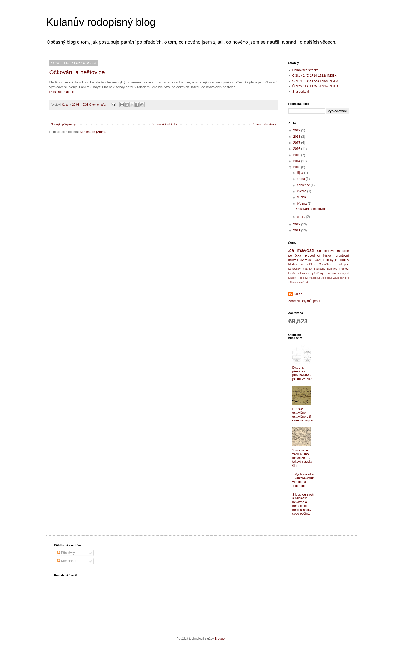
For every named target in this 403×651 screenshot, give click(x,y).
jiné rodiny (341, 260)
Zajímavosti (301, 250)
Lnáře (292, 273)
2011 (297, 230)
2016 (297, 149)
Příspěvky (66, 553)
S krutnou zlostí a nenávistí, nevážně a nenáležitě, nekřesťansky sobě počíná (303, 504)
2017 (297, 143)
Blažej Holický (323, 260)
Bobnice (332, 268)
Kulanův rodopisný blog (101, 22)
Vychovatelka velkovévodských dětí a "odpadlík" (303, 479)
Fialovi (327, 255)
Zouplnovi (338, 277)
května (302, 191)
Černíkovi (302, 282)
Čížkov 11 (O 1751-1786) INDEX (315, 86)
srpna (301, 179)
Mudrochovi (295, 264)
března (302, 203)
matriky (307, 268)
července (304, 185)
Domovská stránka (164, 124)
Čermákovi (325, 264)
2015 (297, 155)
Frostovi (344, 268)
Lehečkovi (294, 268)
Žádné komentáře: (95, 104)
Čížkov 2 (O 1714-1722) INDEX (314, 75)
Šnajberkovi (300, 91)
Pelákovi (311, 264)
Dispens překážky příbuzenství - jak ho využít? (302, 373)
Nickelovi (303, 277)
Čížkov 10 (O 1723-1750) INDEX (315, 81)
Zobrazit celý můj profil (304, 301)
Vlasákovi (314, 277)
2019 (297, 130)
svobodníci (312, 255)
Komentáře (67, 561)
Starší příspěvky (264, 124)
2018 (297, 137)
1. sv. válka (304, 260)
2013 (297, 167)
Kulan (298, 294)
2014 (297, 161)
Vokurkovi (326, 277)
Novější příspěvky (63, 124)
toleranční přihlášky (311, 273)
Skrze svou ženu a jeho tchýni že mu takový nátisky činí (302, 457)
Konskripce (342, 264)
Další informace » (61, 92)
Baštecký (319, 268)
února (301, 217)
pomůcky (294, 255)
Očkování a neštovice (77, 72)
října (300, 173)
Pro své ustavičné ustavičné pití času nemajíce (302, 414)
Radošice (342, 251)
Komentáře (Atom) (93, 132)
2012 (297, 224)
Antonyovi (343, 273)
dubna (302, 197)
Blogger (220, 638)
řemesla (331, 273)
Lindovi (292, 277)
